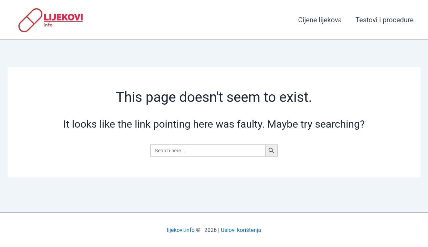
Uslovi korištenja (241, 230)
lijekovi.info (180, 230)
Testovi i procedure (384, 20)
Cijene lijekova (320, 20)
